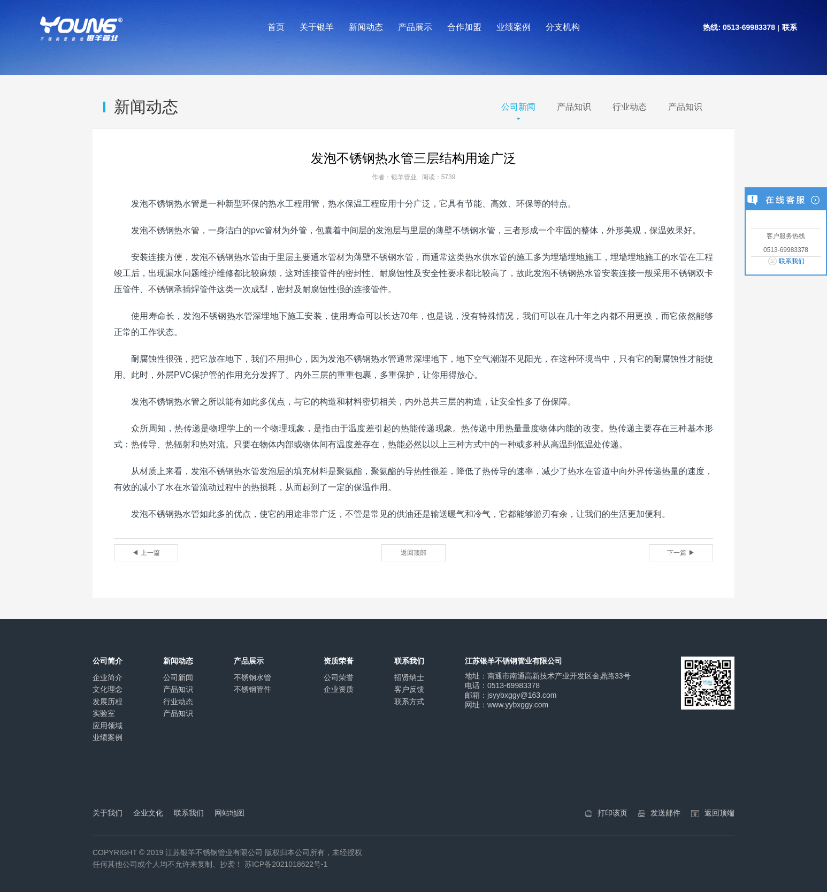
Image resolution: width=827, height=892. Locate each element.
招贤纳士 (409, 677)
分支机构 (563, 27)
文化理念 (107, 689)
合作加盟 (464, 27)
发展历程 (107, 701)
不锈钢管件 (252, 689)
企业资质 (339, 689)
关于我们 (107, 813)
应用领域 (107, 725)
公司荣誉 (339, 677)
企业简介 (107, 677)
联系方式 (409, 701)
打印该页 (612, 813)
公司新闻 (518, 106)
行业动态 (629, 106)
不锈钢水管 (252, 677)
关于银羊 (317, 27)
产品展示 (415, 27)
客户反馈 (409, 689)
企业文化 (148, 813)
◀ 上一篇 (145, 552)
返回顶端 (719, 813)
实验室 (104, 713)
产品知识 (574, 106)
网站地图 (229, 813)
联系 (789, 27)
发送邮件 (665, 813)
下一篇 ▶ (680, 552)
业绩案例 (513, 27)
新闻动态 (366, 27)
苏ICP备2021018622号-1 (286, 864)
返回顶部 (413, 552)
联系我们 (792, 261)
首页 (276, 27)
